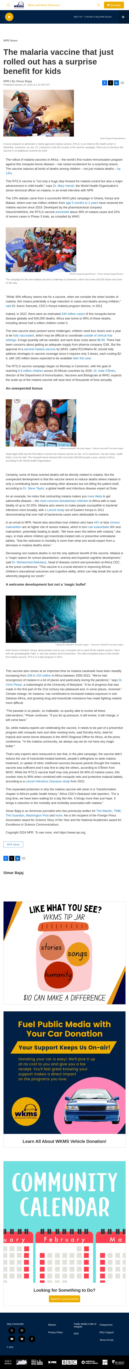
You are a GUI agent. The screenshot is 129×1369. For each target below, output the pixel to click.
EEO (76, 1333)
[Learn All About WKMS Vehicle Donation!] (64, 1072)
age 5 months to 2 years (82, 203)
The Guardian (15, 815)
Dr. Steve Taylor (33, 488)
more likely (95, 496)
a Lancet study (54, 510)
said (8, 306)
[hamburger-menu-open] (8, 5)
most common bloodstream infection (64, 501)
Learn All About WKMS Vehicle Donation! (64, 1141)
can (90, 527)
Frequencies (106, 1325)
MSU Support (107, 1332)
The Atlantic (104, 811)
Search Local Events (64, 1299)
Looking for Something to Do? (64, 1290)
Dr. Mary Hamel (63, 185)
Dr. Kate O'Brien (104, 370)
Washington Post (37, 815)
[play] (9, 17)
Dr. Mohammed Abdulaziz (29, 562)
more (58, 815)
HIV (96, 522)
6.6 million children (30, 370)
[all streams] (124, 17)
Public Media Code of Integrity (85, 1325)
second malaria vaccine (40, 349)
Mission (52, 1325)
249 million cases (73, 314)
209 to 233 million (39, 675)
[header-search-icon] (98, 5)
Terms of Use (106, 1340)
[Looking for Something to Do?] (64, 1222)
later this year (82, 358)
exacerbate (101, 527)
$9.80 (101, 340)
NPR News (10, 40)
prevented (62, 212)
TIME (117, 811)
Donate (115, 5)
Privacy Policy (55, 1332)
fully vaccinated (23, 335)
